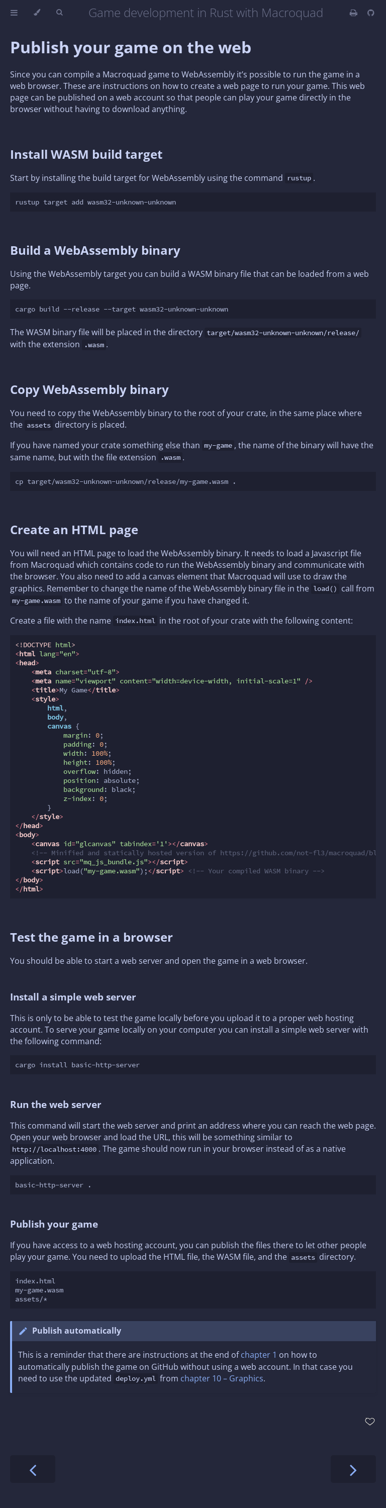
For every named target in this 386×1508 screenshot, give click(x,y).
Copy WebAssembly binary (89, 389)
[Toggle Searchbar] (59, 12)
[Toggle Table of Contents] (14, 12)
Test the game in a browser (91, 937)
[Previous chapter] (32, 1469)
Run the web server (56, 1104)
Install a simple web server (73, 996)
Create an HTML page (74, 529)
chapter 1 (259, 1354)
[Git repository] (370, 12)
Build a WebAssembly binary (95, 250)
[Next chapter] (353, 1469)
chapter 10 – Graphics (221, 1378)
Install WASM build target (86, 154)
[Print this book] (354, 12)
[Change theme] (37, 12)
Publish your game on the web (130, 47)
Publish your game (54, 1224)
